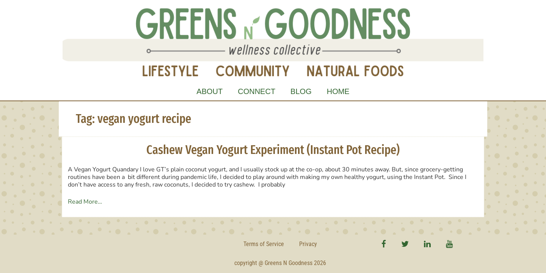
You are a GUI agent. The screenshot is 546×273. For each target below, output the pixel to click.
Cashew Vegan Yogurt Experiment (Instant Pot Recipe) (273, 149)
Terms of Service (263, 244)
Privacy (308, 244)
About (209, 91)
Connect (256, 91)
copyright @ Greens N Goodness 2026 (280, 263)
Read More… (85, 202)
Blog (301, 91)
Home (338, 91)
